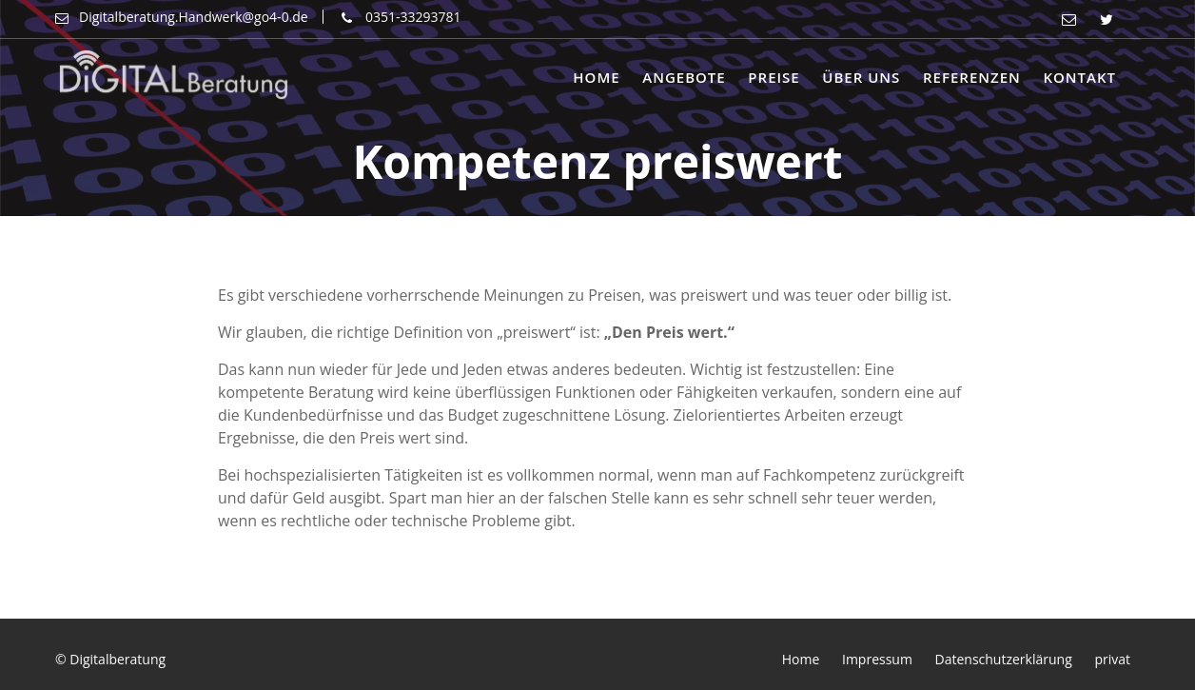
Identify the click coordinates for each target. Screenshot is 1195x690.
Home (596, 77)
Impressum (877, 659)
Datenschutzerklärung (1003, 659)
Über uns (861, 77)
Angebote (683, 77)
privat (1112, 659)
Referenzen (972, 77)
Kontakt (1079, 77)
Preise (773, 77)
